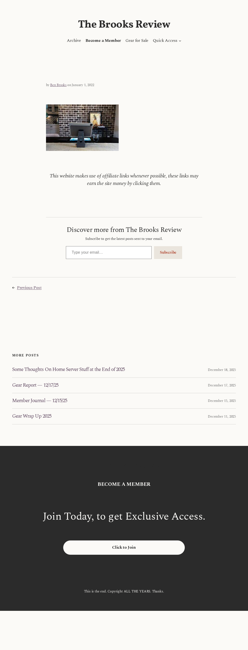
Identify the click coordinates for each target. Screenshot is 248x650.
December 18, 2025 (222, 369)
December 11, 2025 (222, 416)
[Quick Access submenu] (180, 40)
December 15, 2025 (222, 400)
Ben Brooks (58, 85)
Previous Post (29, 288)
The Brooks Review (124, 24)
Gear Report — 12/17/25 (35, 385)
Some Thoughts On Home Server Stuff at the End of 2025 (68, 369)
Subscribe (168, 252)
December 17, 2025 (222, 385)
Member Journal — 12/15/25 (39, 401)
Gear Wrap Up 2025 (31, 416)
